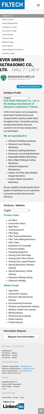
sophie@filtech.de (28, 368)
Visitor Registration (10, 23)
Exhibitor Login (8, 53)
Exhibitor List (7, 16)
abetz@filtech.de (26, 366)
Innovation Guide (9, 31)
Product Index (7, 38)
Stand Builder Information (12, 50)
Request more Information (29, 87)
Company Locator (9, 27)
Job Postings (7, 34)
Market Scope (7, 42)
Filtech (12, 4)
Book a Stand (7, 19)
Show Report (7, 46)
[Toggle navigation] (38, 5)
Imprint (4, 389)
